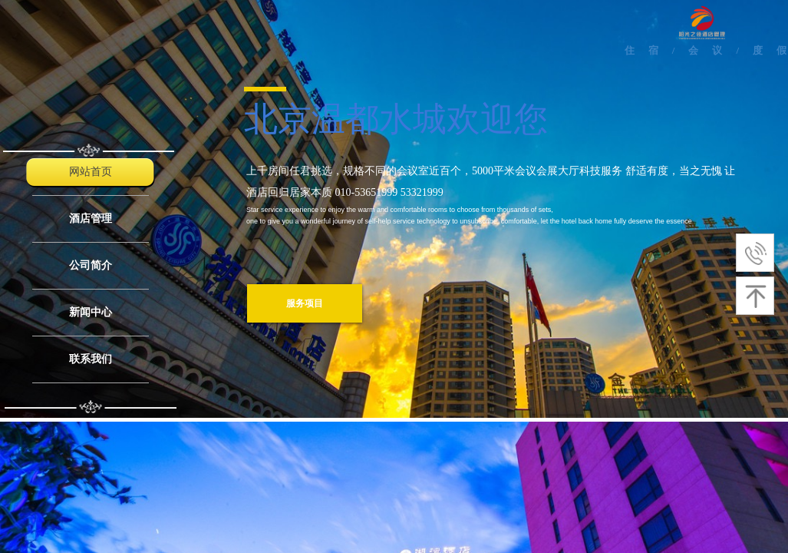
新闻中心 (90, 312)
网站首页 (90, 171)
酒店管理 (90, 218)
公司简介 (90, 265)
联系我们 (90, 359)
